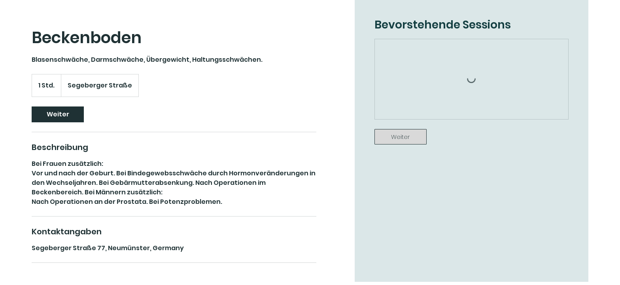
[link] (58, 114)
